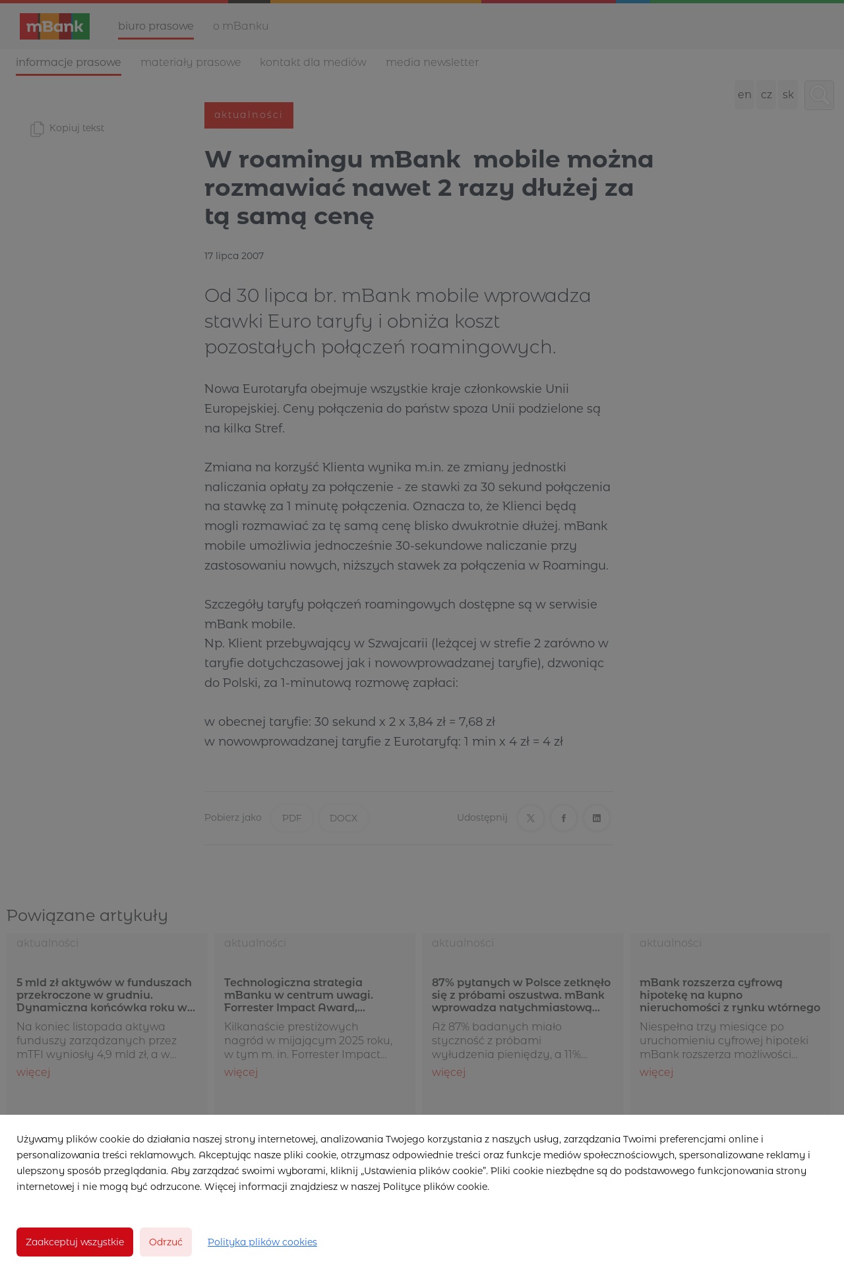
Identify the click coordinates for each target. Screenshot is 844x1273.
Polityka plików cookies (262, 1242)
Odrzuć (166, 1242)
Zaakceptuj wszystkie (75, 1242)
